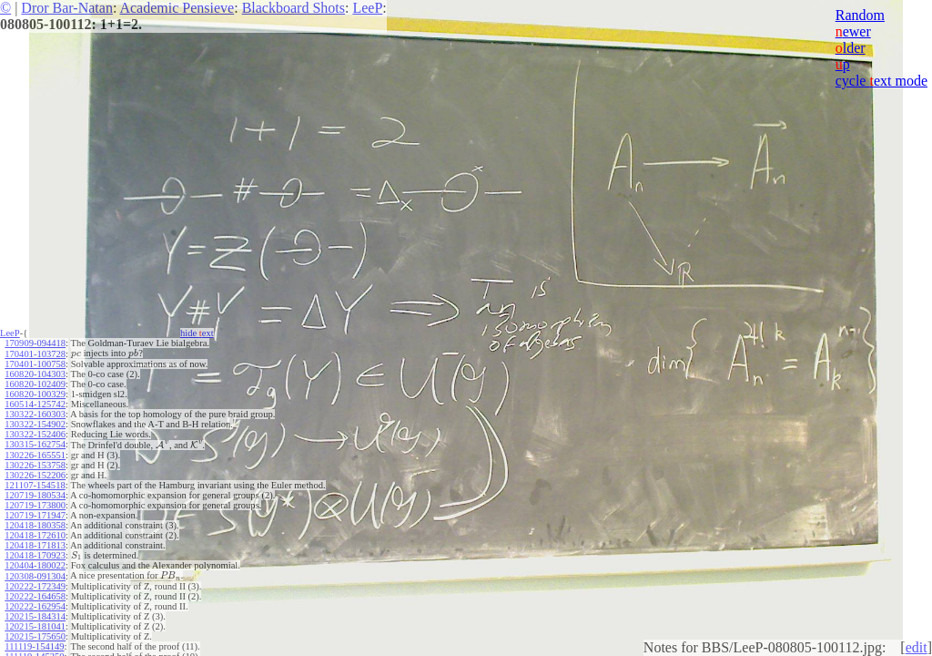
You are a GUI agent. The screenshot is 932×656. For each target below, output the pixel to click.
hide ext (197, 333)
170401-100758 (35, 363)
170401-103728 (35, 353)
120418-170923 (35, 553)
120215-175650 (35, 634)
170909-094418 (35, 343)
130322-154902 (35, 423)
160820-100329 (35, 393)
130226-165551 (35, 453)
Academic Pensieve (176, 7)
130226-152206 (35, 473)
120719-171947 (35, 513)
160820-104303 (35, 373)
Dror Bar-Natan (67, 7)
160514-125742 (35, 403)
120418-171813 (35, 543)
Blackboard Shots (293, 7)
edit (916, 647)
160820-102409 (35, 383)
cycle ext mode (881, 80)
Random (860, 15)
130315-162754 (35, 443)
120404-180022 (35, 564)
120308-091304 (35, 574)
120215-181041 (35, 624)
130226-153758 (35, 463)
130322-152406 (35, 433)
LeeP (367, 7)
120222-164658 (35, 594)
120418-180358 (35, 523)
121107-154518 (35, 483)
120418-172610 (35, 533)
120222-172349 (35, 584)
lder (851, 48)
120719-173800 (35, 503)
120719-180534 (35, 493)
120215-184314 (35, 614)
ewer (853, 31)
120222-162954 (35, 604)
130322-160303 (35, 413)
